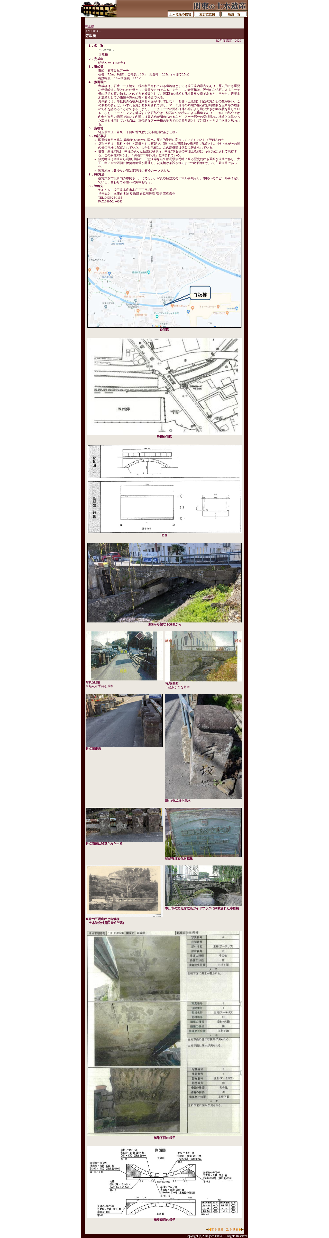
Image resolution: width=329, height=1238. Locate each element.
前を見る (217, 1229)
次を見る (232, 1229)
